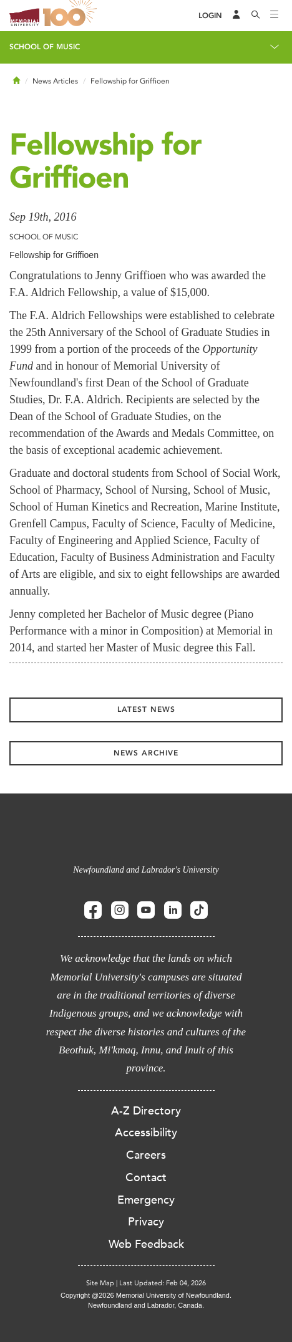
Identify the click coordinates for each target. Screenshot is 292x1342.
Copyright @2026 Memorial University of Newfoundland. (146, 1295)
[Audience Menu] (236, 15)
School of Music (44, 46)
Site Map (100, 1283)
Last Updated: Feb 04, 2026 (162, 1283)
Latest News (146, 709)
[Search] (256, 15)
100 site (72, 15)
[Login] (210, 16)
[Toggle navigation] (274, 15)
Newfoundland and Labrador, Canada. (146, 1305)
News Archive (146, 753)
